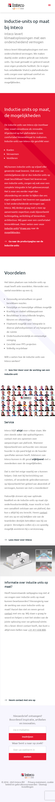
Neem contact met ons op (21, 700)
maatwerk (45, 199)
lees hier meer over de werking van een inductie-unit (27, 372)
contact (43, 512)
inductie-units (11, 228)
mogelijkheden (12, 232)
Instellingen (27, 786)
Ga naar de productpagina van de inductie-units (23, 243)
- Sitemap (42, 784)
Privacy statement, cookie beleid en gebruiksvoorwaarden (29, 783)
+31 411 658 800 (37, 629)
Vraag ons (25, 228)
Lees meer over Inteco (20, 539)
